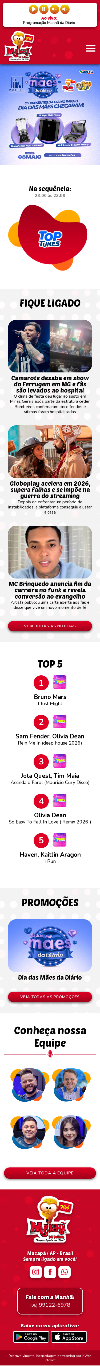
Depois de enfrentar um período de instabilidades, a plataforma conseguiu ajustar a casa (50, 495)
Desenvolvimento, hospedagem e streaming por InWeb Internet (50, 1358)
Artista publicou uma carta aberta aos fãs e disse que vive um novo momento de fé (50, 593)
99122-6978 (50, 1301)
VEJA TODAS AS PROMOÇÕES (50, 997)
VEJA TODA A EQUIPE (50, 1174)
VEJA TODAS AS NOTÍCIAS (50, 626)
